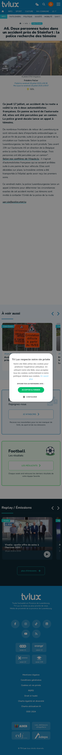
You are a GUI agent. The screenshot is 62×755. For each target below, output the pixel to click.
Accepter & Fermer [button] (31, 390)
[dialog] (31, 377)
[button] (31, 383)
